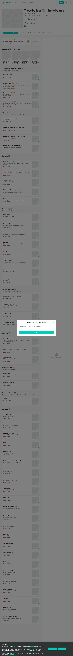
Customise (52, 649)
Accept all (62, 649)
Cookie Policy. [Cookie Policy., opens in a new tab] (11, 654)
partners (32, 646)
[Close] (54, 322)
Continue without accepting (66, 644)
